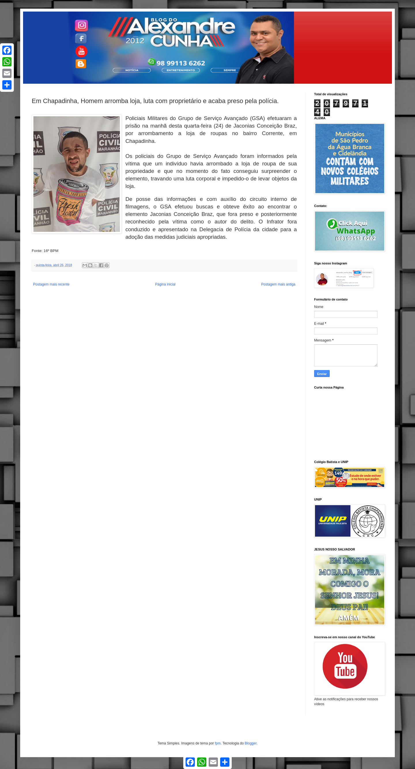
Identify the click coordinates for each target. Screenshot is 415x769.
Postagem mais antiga (278, 284)
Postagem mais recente (51, 284)
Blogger (250, 743)
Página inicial (165, 284)
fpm (217, 743)
